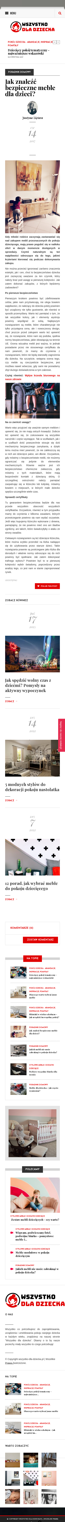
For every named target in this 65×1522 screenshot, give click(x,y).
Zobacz (11, 702)
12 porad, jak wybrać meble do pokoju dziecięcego (31, 885)
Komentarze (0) (21, 928)
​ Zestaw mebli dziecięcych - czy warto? (34, 1219)
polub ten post (47, 586)
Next (58, 42)
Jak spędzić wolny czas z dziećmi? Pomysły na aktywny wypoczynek (28, 685)
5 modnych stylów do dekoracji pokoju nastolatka (32, 787)
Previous (54, 42)
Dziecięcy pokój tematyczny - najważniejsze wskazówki (28, 52)
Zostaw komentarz (40, 940)
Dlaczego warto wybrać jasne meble (41, 1411)
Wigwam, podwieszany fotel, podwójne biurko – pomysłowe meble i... (35, 1236)
